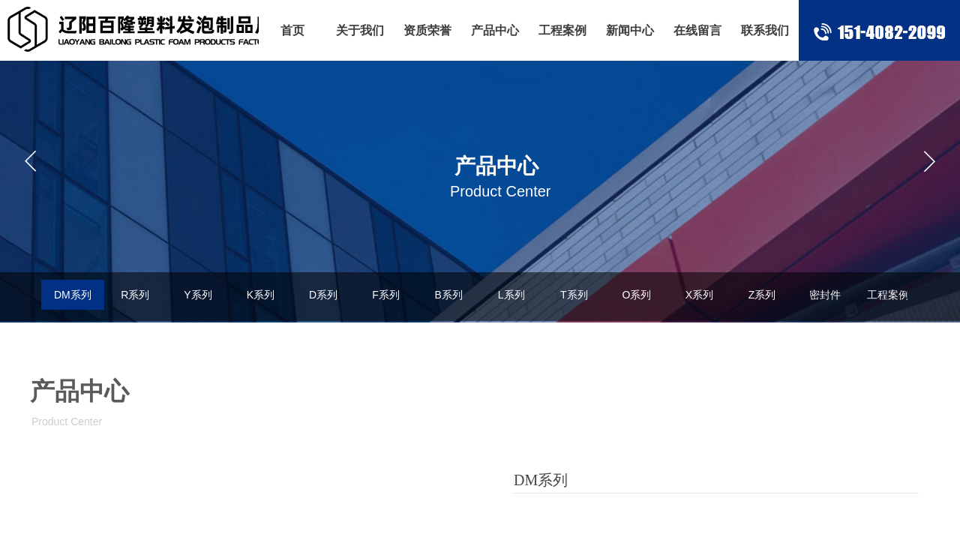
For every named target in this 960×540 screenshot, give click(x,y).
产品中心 (495, 30)
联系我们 (765, 30)
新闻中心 (630, 30)
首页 (292, 30)
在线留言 (698, 30)
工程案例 (562, 30)
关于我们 (360, 30)
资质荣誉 (428, 30)
